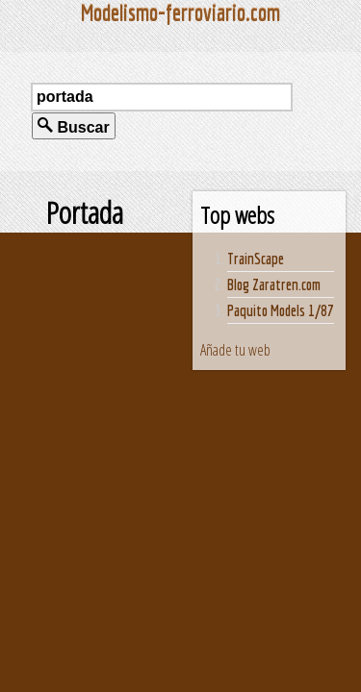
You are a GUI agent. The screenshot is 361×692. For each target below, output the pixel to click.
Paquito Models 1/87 (280, 310)
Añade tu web (235, 349)
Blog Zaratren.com (274, 284)
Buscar (74, 126)
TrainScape (255, 258)
